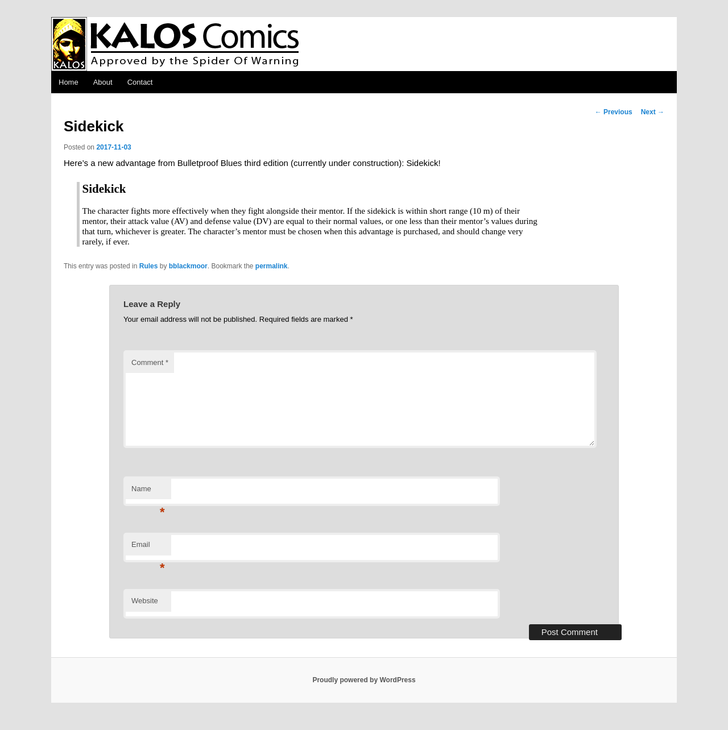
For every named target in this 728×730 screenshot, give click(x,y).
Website (144, 600)
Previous (613, 112)
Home (68, 82)
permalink (271, 266)
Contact (140, 82)
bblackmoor (188, 266)
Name (148, 492)
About (103, 82)
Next (652, 112)
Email (148, 547)
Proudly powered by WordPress (363, 680)
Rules (148, 266)
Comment (149, 362)
